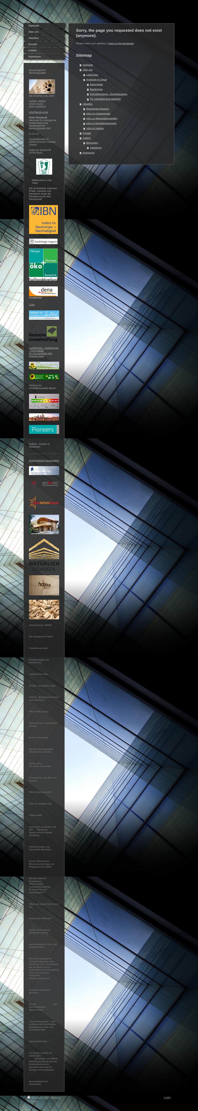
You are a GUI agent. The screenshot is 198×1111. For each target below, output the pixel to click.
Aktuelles (87, 104)
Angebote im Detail (96, 79)
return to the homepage (121, 43)
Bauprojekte (96, 84)
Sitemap (55, 1097)
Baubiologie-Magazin (97, 109)
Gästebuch (96, 147)
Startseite (88, 65)
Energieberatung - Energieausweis (108, 94)
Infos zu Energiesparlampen (101, 123)
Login (167, 1097)
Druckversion (38, 1097)
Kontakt (87, 133)
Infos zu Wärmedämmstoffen (101, 118)
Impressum (89, 152)
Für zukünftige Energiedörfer (105, 99)
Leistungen (92, 74)
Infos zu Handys (95, 128)
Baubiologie (96, 89)
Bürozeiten (92, 143)
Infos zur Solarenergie (98, 113)
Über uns (87, 69)
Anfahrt (86, 138)
